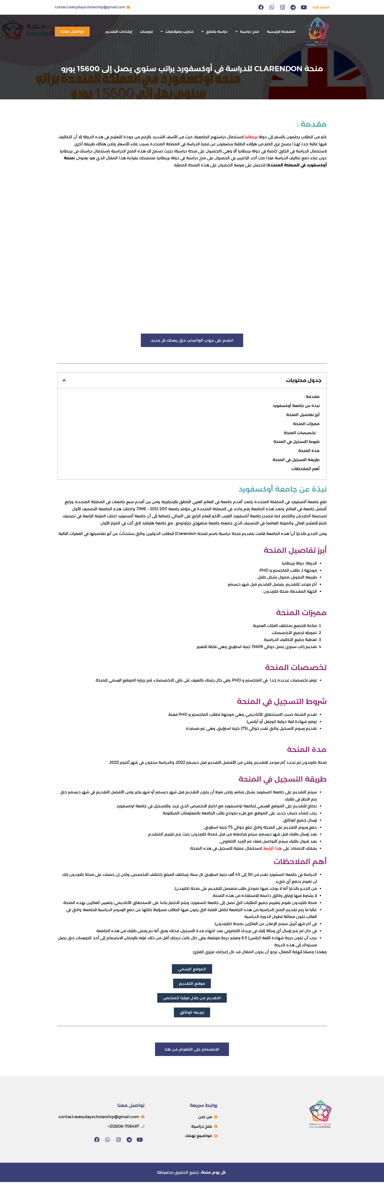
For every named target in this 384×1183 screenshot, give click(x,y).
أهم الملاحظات (305, 469)
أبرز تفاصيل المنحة (303, 415)
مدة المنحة (309, 451)
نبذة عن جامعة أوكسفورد (296, 406)
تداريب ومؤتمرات (177, 31)
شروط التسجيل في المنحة (297, 442)
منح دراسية (247, 31)
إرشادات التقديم (118, 31)
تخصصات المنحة (300, 432)
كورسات (146, 31)
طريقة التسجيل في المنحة (296, 460)
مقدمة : (312, 396)
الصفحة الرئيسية (281, 31)
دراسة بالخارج (214, 31)
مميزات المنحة (306, 424)
